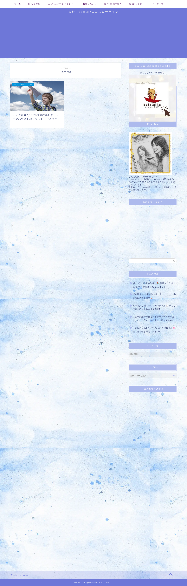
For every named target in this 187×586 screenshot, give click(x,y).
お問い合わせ (90, 4)
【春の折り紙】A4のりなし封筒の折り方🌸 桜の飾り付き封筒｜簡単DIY (154, 330)
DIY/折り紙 (34, 4)
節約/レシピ (135, 4)
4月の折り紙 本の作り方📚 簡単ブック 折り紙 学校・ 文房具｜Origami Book (154, 285)
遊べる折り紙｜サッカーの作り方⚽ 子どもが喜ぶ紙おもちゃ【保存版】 (154, 308)
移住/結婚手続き (113, 4)
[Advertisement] (93, 37)
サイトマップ (157, 4)
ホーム (17, 4)
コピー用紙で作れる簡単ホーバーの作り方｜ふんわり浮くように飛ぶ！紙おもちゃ (153, 319)
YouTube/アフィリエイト (62, 4)
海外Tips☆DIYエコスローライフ (93, 11)
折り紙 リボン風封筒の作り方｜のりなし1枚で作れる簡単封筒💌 (154, 296)
